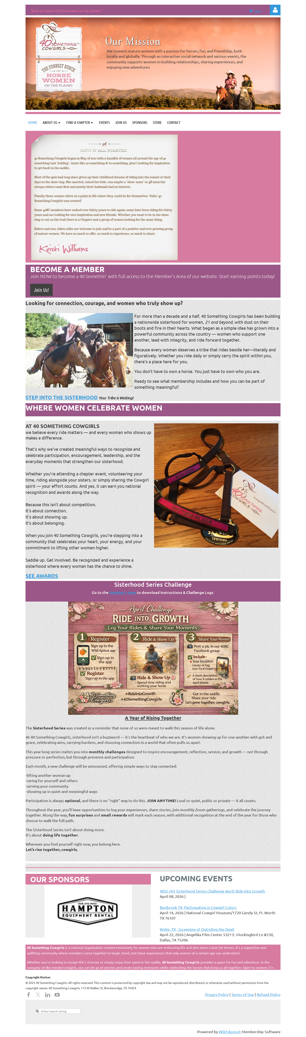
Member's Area (122, 592)
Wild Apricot (230, 1031)
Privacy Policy (217, 994)
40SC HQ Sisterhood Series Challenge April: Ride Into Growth (212, 891)
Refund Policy (268, 994)
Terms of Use (242, 994)
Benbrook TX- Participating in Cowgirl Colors (198, 907)
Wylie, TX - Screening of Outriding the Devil (197, 929)
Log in (275, 10)
